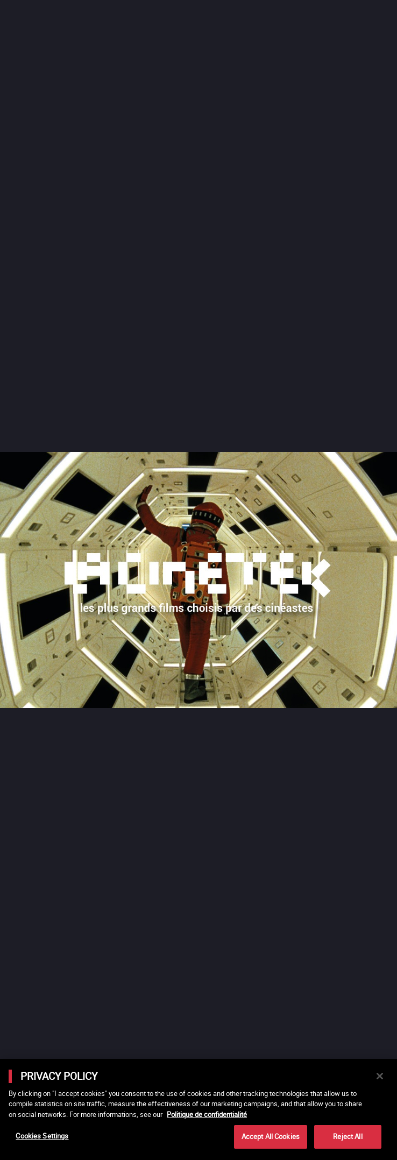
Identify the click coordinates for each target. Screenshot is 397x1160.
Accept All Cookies (271, 1136)
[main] (198, 1109)
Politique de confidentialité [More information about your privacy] (207, 1114)
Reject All (347, 1136)
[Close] (380, 1076)
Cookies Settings (42, 1136)
